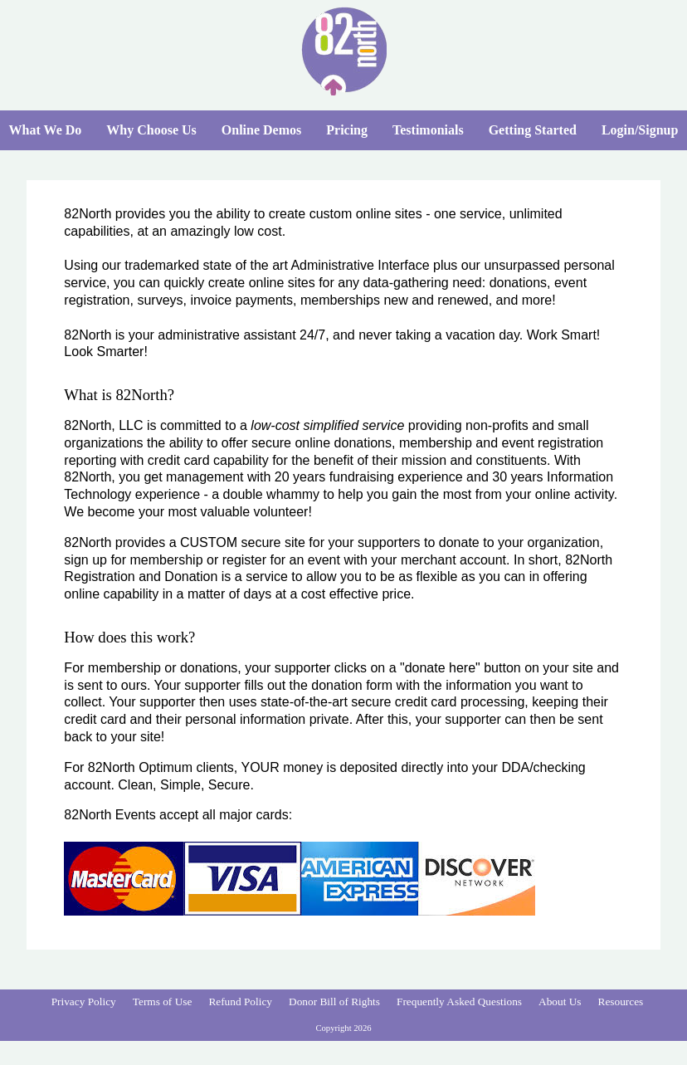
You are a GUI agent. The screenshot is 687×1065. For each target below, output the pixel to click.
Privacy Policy (83, 1001)
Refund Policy (240, 1001)
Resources (621, 1001)
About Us (559, 1001)
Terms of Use (162, 1001)
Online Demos (261, 130)
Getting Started (533, 130)
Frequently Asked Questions (459, 1001)
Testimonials (428, 130)
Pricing (347, 130)
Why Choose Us (151, 130)
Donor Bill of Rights (334, 1001)
